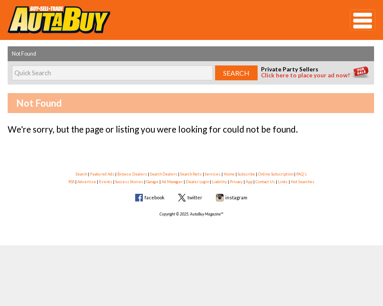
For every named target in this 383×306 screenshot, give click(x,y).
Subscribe (246, 174)
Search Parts (191, 174)
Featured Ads (102, 174)
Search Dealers (163, 174)
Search (81, 174)
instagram (236, 197)
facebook (155, 197)
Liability (219, 181)
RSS (71, 181)
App (249, 181)
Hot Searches (303, 181)
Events (105, 181)
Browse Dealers (132, 174)
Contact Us (265, 181)
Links (283, 181)
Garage (152, 181)
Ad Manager (172, 181)
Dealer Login (197, 181)
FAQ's (301, 174)
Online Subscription (275, 174)
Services (213, 174)
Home (229, 174)
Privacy (236, 181)
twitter (194, 197)
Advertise (86, 181)
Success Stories (129, 181)
